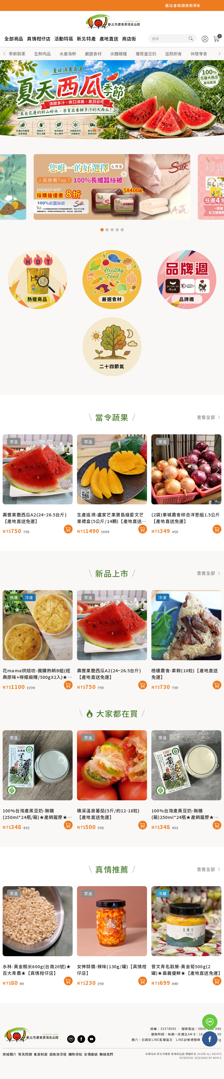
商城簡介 (9, 1054)
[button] (219, 53)
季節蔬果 (17, 53)
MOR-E (217, 1058)
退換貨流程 (58, 1054)
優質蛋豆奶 (146, 53)
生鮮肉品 (42, 53)
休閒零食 (199, 53)
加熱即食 (173, 53)
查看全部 (209, 438)
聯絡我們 (106, 1054)
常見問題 (25, 1054)
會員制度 (40, 1054)
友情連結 (91, 1054)
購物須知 (75, 1054)
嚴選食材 (93, 53)
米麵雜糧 (118, 53)
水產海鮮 (68, 53)
